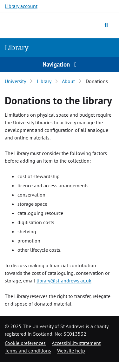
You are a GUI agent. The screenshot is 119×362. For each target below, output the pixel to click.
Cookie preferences (25, 343)
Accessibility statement (76, 343)
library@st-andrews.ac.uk (63, 280)
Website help (71, 350)
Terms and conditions (28, 350)
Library (17, 47)
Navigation (60, 64)
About (68, 81)
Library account (21, 6)
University (15, 81)
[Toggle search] (106, 25)
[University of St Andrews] (35, 24)
